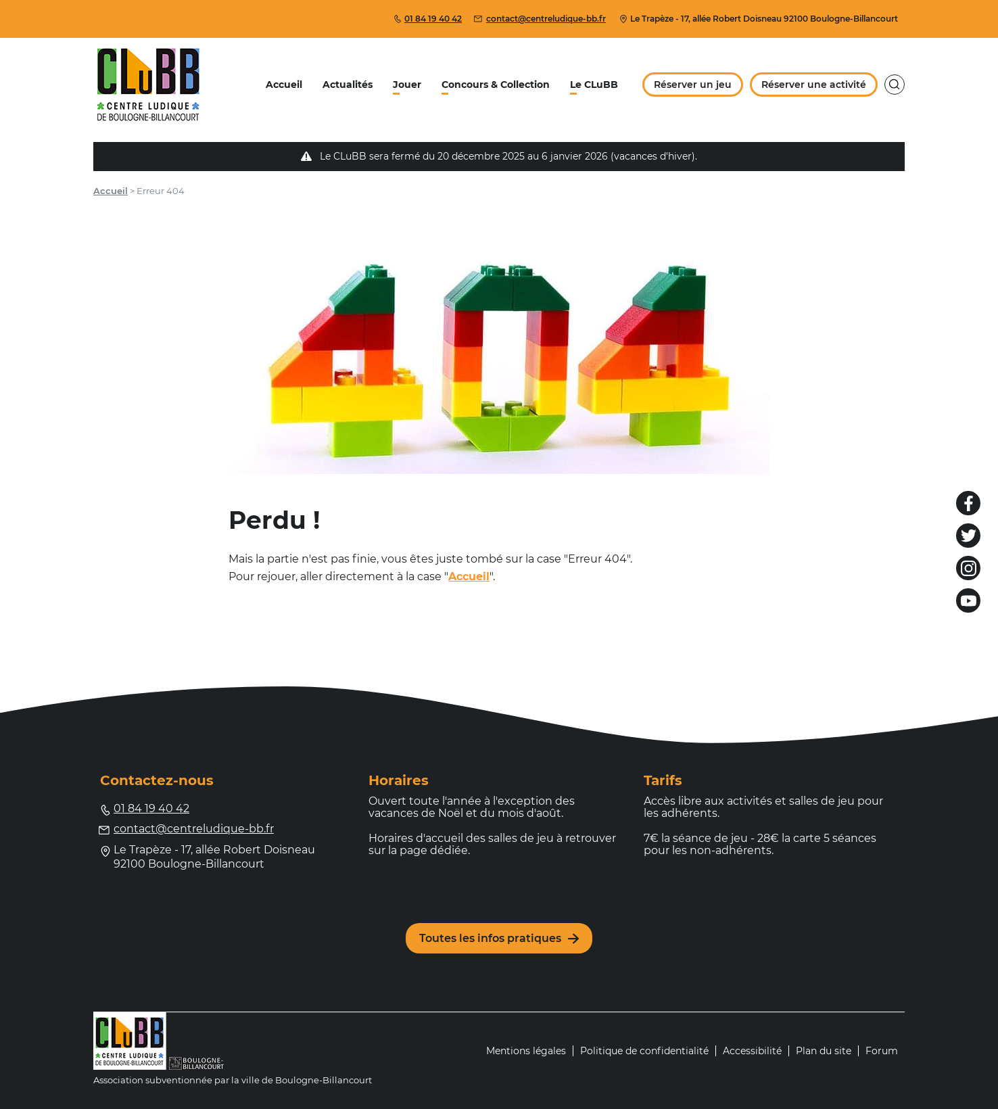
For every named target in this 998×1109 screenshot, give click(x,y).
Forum (881, 1051)
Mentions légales (526, 1051)
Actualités (348, 84)
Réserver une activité (813, 84)
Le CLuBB (594, 84)
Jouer (407, 84)
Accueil (284, 84)
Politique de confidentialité (644, 1051)
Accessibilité (752, 1051)
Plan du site (823, 1051)
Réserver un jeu (693, 84)
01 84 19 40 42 (428, 19)
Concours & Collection (496, 84)
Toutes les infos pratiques (499, 938)
